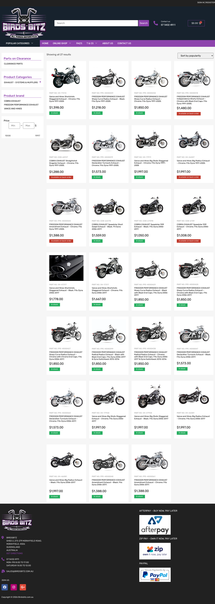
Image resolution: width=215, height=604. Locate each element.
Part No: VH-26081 (194, 421)
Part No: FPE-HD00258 (151, 101)
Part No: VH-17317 (109, 292)
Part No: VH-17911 (151, 165)
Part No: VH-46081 (66, 484)
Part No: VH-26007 (194, 165)
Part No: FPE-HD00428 (194, 292)
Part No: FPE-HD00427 (66, 357)
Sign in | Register (206, 2)
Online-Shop (62, 43)
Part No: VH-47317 (66, 292)
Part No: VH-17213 (66, 101)
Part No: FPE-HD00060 (66, 421)
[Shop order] (196, 56)
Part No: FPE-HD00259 (109, 101)
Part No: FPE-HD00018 (194, 101)
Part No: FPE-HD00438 (151, 357)
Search (144, 23)
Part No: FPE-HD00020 (66, 229)
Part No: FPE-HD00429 (151, 293)
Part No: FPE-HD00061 (151, 484)
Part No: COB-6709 (194, 229)
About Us (107, 43)
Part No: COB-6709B (151, 229)
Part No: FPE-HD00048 (109, 484)
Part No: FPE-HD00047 (194, 357)
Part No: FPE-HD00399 (109, 357)
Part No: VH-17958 (109, 421)
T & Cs (92, 43)
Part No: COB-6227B (109, 229)
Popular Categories (19, 43)
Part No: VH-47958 (151, 421)
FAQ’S (79, 43)
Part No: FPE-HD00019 (109, 165)
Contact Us (124, 43)
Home (45, 43)
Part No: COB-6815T (66, 165)
